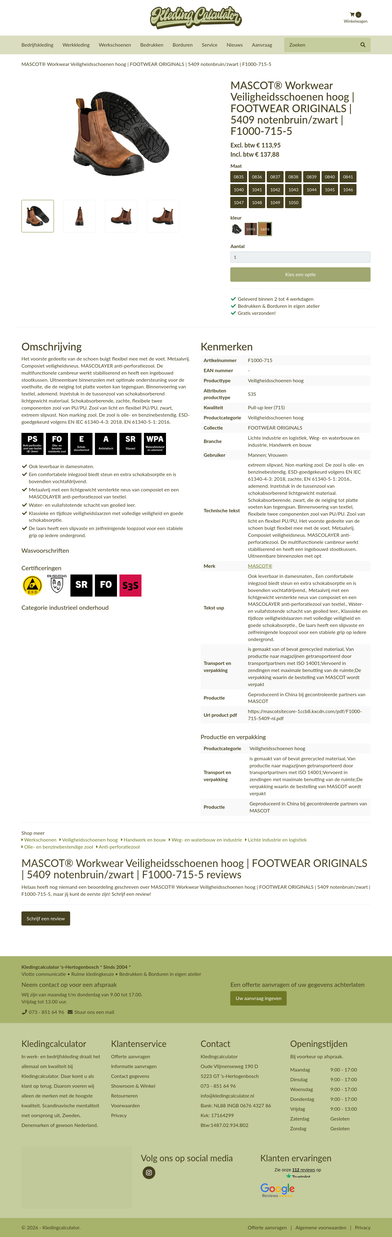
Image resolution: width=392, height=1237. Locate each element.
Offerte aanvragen (130, 1056)
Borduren (183, 45)
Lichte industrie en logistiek (276, 839)
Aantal (237, 246)
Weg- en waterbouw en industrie (205, 839)
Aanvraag (262, 45)
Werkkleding (75, 45)
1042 (275, 189)
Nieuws (235, 45)
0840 (330, 176)
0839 (311, 176)
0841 (348, 176)
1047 (238, 202)
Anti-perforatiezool (118, 846)
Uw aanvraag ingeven (258, 998)
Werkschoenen (115, 45)
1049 (275, 202)
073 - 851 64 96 (46, 1011)
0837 (275, 176)
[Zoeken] (363, 45)
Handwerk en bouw (143, 839)
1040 (238, 189)
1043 (293, 189)
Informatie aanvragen (134, 1066)
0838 (293, 176)
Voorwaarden (125, 1105)
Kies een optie (300, 274)
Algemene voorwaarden (321, 1227)
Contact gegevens (130, 1076)
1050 (293, 202)
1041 (257, 189)
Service (209, 45)
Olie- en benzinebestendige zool (57, 846)
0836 (257, 176)
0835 (238, 176)
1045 (330, 189)
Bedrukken (152, 45)
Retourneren (124, 1095)
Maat (236, 165)
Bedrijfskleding (37, 45)
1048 (257, 202)
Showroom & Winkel (133, 1085)
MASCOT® (260, 565)
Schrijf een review (46, 918)
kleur (235, 217)
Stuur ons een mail (94, 1011)
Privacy (119, 1115)
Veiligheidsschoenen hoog (88, 839)
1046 (348, 189)
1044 (311, 189)
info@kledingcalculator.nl (227, 1095)
